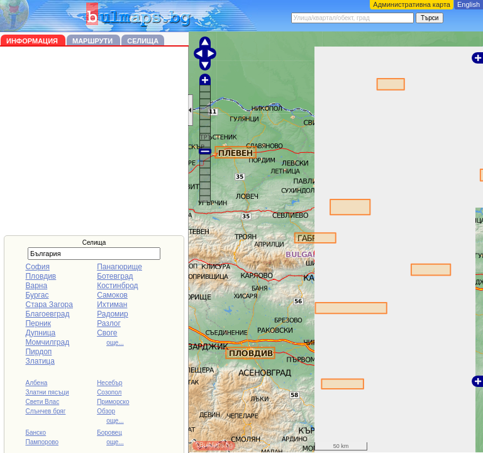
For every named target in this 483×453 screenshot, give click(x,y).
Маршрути (93, 41)
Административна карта (411, 4)
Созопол (109, 392)
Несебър (109, 382)
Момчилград (47, 342)
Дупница (40, 332)
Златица (39, 361)
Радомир (112, 314)
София (37, 266)
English (468, 4)
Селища (142, 41)
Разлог (109, 323)
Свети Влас (42, 401)
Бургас (36, 295)
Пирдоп (38, 351)
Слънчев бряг (45, 411)
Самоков (112, 295)
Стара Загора (48, 304)
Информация (33, 41)
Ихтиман (112, 304)
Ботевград (115, 276)
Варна (36, 285)
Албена (36, 382)
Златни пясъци (47, 392)
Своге (107, 332)
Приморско (113, 401)
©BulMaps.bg (214, 445)
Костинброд (117, 285)
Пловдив (40, 276)
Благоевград (47, 314)
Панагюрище (119, 266)
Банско (35, 432)
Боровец (109, 432)
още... (115, 342)
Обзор (106, 411)
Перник (38, 323)
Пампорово (41, 442)
